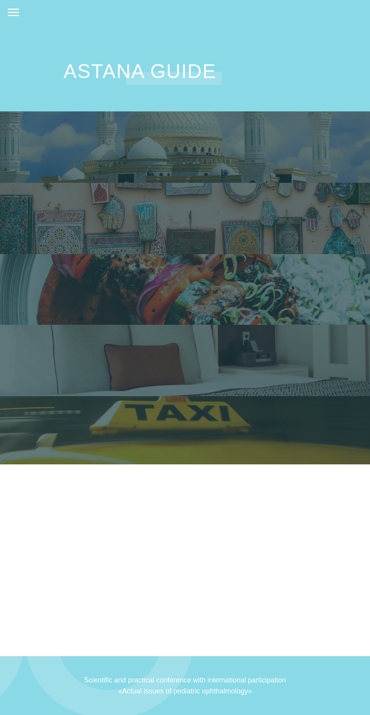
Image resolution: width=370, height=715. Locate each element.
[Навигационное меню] (13, 12)
